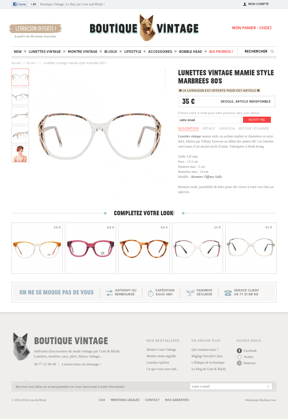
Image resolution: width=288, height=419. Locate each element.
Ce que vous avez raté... (163, 369)
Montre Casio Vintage (161, 350)
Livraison (227, 128)
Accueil (16, 63)
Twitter (248, 357)
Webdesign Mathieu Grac (260, 400)
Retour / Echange (254, 128)
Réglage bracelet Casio (207, 356)
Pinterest (249, 363)
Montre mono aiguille (161, 356)
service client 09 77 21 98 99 (246, 292)
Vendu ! (31, 63)
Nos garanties (177, 400)
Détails (208, 128)
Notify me (257, 120)
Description (188, 128)
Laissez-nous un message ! (81, 364)
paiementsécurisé (205, 292)
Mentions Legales (125, 400)
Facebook (250, 351)
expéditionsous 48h (165, 292)
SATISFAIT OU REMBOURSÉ (125, 292)
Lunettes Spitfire (158, 362)
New (18, 51)
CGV (102, 400)
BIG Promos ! (221, 51)
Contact (152, 400)
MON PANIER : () (252, 27)
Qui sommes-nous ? (205, 350)
